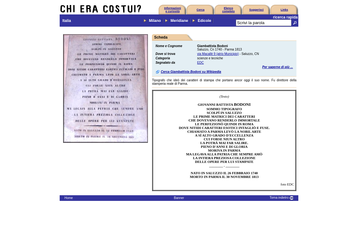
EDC (200, 62)
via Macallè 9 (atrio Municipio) (218, 54)
